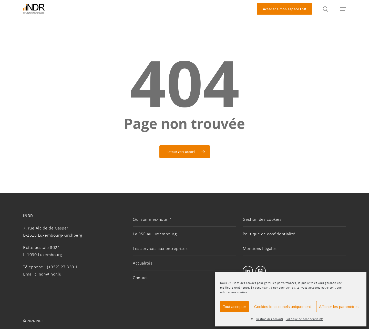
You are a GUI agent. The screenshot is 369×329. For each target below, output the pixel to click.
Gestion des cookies (269, 319)
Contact (140, 277)
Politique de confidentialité (304, 319)
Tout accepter (234, 306)
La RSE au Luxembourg (155, 234)
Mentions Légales (260, 248)
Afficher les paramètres (338, 306)
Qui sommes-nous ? (152, 219)
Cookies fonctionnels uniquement (282, 306)
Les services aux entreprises (160, 248)
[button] (341, 9)
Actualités (142, 263)
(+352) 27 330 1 (62, 267)
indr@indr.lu (49, 274)
